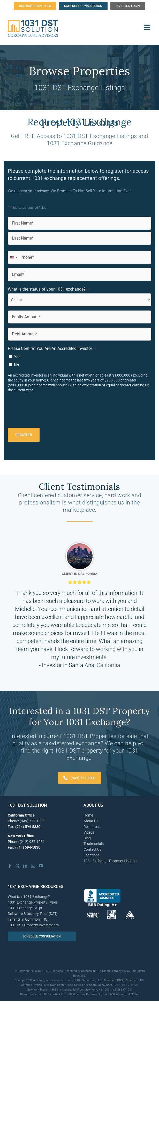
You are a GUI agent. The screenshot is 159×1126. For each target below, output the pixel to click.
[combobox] (13, 257)
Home (88, 815)
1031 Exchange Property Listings (110, 861)
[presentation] (47, 412)
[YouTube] (41, 866)
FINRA (120, 980)
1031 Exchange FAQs (25, 908)
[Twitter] (18, 866)
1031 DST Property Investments (33, 925)
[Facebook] (10, 866)
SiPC (141, 980)
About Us (91, 821)
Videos (89, 832)
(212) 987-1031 (32, 842)
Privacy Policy (121, 971)
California (108, 665)
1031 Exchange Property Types (33, 902)
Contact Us (92, 849)
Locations (92, 855)
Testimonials (94, 844)
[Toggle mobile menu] (147, 27)
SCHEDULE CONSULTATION (41, 936)
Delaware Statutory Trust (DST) (33, 914)
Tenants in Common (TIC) (28, 919)
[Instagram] (33, 866)
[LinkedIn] (25, 866)
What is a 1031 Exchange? (29, 896)
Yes (17, 357)
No (16, 365)
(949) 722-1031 (79, 778)
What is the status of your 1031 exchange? (49, 289)
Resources (92, 827)
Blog (87, 838)
